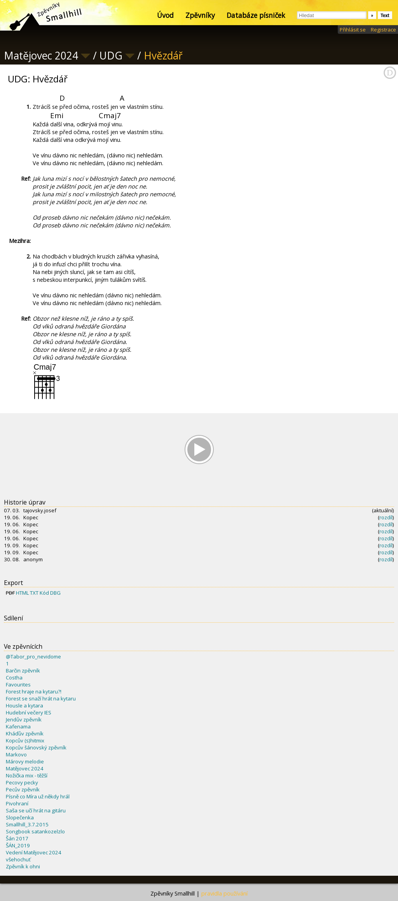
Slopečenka (20, 817)
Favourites (18, 684)
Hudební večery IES (28, 712)
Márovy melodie (25, 761)
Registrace (383, 29)
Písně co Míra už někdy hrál (38, 796)
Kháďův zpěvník (25, 733)
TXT (34, 592)
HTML (22, 592)
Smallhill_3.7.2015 (27, 824)
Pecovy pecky (22, 782)
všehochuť (18, 859)
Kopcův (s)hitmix (25, 740)
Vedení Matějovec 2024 (33, 852)
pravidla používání (224, 893)
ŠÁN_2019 (18, 845)
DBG (55, 592)
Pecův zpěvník (23, 789)
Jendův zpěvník (24, 719)
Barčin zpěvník (23, 670)
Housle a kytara (24, 705)
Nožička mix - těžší (26, 775)
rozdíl (386, 517)
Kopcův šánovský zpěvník (36, 747)
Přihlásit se (353, 29)
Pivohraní (17, 803)
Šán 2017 (17, 838)
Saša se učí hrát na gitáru (36, 810)
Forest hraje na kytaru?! (33, 691)
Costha (14, 677)
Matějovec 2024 (25, 768)
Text (385, 15)
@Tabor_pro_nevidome (33, 656)
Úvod (165, 15)
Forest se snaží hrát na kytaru (41, 698)
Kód (44, 592)
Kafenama (18, 726)
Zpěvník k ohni (23, 866)
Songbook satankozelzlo (35, 831)
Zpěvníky (200, 15)
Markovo (16, 754)
